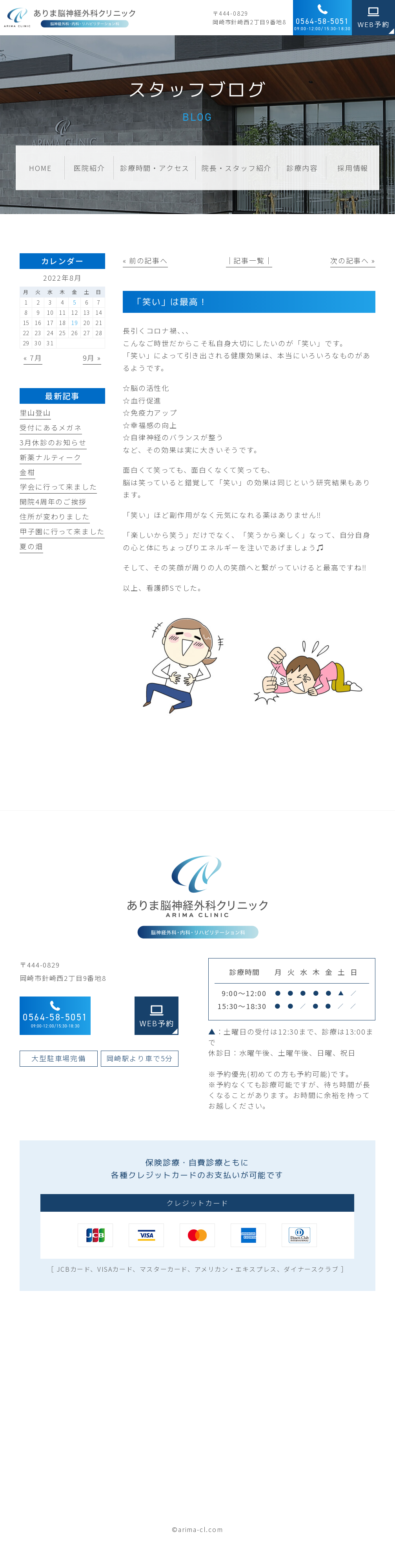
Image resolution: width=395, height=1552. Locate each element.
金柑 (27, 472)
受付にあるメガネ (51, 427)
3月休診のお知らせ (53, 442)
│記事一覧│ (249, 260)
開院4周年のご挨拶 (53, 501)
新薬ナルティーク (50, 457)
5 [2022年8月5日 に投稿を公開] (74, 302)
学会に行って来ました (58, 486)
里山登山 (35, 412)
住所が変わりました (54, 516)
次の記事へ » (352, 260)
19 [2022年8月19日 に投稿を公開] (74, 323)
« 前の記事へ (145, 260)
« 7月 (33, 357)
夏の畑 (31, 546)
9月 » (92, 357)
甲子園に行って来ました (62, 531)
